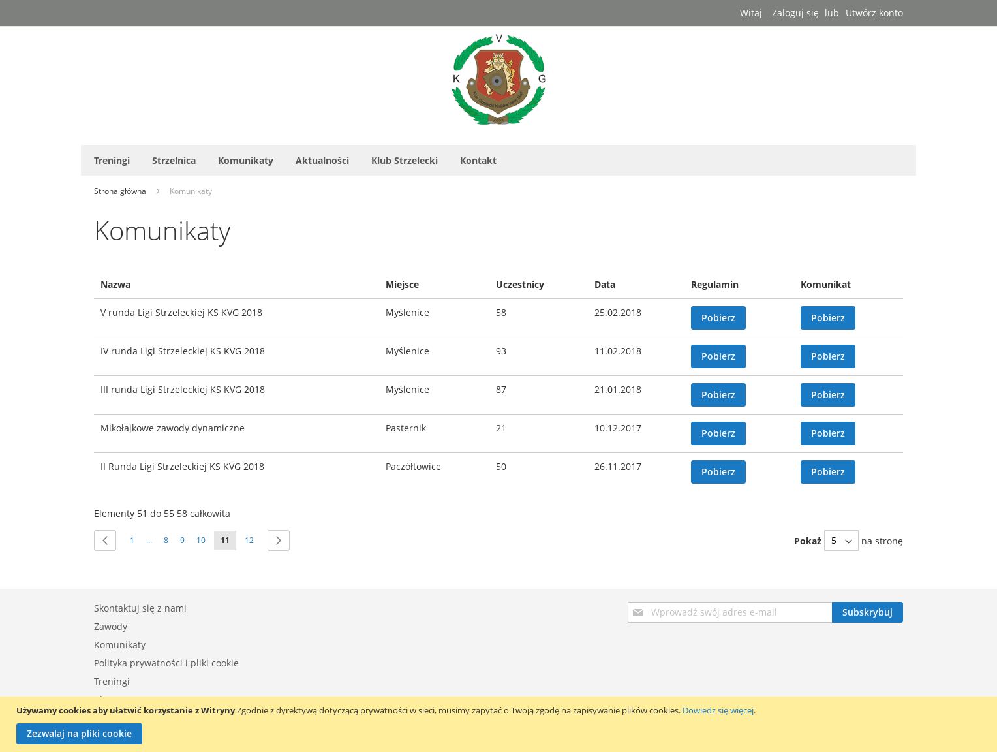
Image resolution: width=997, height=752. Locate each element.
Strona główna (121, 190)
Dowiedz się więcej (718, 710)
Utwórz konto (874, 13)
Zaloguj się (795, 13)
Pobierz (718, 317)
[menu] (498, 160)
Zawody (110, 626)
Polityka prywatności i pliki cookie (166, 663)
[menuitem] (112, 160)
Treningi (112, 681)
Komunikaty (120, 644)
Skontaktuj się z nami (140, 608)
